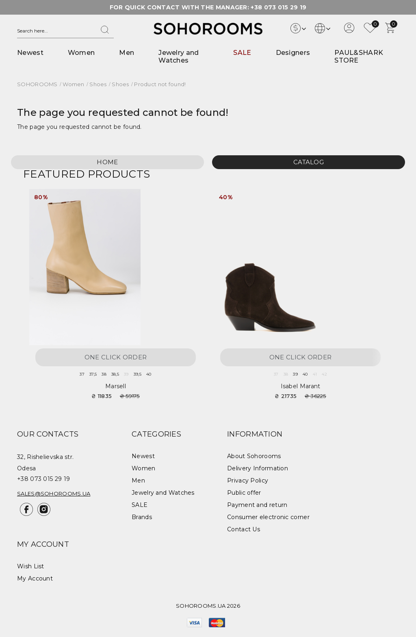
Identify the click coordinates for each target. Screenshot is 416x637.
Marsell (115, 386)
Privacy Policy (247, 480)
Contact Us (243, 529)
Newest (30, 53)
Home (107, 162)
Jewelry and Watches (178, 56)
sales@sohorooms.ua (53, 493)
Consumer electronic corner (268, 517)
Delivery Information (257, 468)
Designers (293, 53)
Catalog (308, 162)
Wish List (30, 566)
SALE (242, 53)
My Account (35, 578)
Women (81, 53)
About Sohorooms (254, 456)
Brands (142, 517)
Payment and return (257, 505)
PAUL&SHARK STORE (358, 56)
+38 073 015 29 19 (278, 7)
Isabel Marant (301, 386)
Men (126, 53)
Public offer (244, 492)
